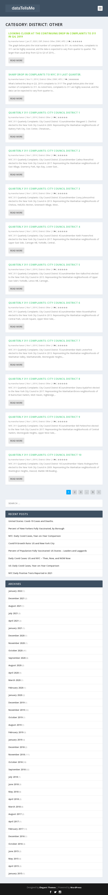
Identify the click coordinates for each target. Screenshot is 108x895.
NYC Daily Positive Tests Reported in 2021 (30, 573)
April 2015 (13, 866)
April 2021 (13, 620)
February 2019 (15, 732)
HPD (63, 41)
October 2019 (15, 717)
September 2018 (17, 769)
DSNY (58, 41)
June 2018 (13, 784)
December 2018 (16, 747)
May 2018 (13, 791)
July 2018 (13, 776)
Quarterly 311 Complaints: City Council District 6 (44, 302)
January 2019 (15, 739)
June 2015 (13, 851)
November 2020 (16, 643)
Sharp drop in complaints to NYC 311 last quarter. (44, 74)
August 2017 (14, 814)
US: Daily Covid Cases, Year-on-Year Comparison (33, 565)
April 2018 (13, 799)
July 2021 (13, 613)
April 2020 (13, 672)
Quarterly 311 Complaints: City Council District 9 (44, 417)
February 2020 (15, 687)
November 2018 (16, 754)
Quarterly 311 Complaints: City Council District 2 (44, 150)
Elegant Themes (47, 887)
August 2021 (14, 605)
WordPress (75, 887)
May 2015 (13, 858)
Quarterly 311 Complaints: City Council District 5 (44, 264)
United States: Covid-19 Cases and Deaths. (30, 521)
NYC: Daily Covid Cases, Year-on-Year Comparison (34, 535)
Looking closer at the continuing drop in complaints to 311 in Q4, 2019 (52, 35)
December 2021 (16, 598)
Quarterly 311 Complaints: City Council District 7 (44, 340)
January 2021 (15, 628)
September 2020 (17, 657)
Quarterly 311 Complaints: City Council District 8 (44, 378)
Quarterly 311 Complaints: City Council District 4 (44, 226)
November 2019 (16, 709)
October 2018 (15, 762)
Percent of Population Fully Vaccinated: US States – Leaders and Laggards (47, 550)
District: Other (49, 41)
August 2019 (14, 724)
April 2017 (13, 821)
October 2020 (15, 650)
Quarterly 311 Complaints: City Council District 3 (44, 188)
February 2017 (15, 828)
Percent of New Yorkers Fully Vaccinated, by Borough (36, 528)
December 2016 (16, 836)
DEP (40, 41)
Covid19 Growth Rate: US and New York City (31, 543)
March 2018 (14, 806)
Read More (16, 60)
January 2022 (15, 591)
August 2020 (14, 665)
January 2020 (15, 695)
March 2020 (14, 680)
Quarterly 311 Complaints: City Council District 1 (44, 112)
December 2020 (16, 635)
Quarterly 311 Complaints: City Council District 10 (44, 454)
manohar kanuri (18, 41)
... (86, 492)
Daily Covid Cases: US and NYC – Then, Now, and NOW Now (39, 558)
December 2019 (16, 702)
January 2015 (15, 873)
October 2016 (15, 843)
